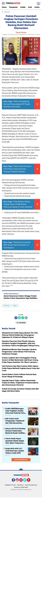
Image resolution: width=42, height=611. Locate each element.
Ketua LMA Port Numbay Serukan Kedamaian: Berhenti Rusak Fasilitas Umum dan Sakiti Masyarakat (15, 431)
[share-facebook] (15, 317)
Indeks (22, 7)
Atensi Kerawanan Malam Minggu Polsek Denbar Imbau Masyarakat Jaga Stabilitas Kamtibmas (20, 297)
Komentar (21, 322)
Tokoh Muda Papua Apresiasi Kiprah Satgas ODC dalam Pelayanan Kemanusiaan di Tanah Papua (14, 441)
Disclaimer (20, 485)
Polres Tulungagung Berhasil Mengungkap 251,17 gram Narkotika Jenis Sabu (16, 104)
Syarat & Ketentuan (31, 485)
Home (4, 7)
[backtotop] (21, 470)
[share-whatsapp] (22, 317)
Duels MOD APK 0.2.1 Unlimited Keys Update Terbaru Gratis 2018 (14, 451)
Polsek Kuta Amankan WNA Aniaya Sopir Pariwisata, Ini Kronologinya (16, 245)
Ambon (37, 7)
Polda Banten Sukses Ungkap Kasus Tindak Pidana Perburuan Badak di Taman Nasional (17, 204)
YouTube (30, 481)
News (15, 305)
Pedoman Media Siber (21, 487)
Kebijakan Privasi (10, 485)
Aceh (30, 7)
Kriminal (6, 305)
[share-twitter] (19, 317)
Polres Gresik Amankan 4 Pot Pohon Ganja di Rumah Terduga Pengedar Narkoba (17, 169)
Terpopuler (13, 7)
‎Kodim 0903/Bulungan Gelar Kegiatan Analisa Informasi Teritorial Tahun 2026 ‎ (15, 411)
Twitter (25, 481)
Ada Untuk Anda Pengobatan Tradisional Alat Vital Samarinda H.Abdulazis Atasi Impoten (14, 421)
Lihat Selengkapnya (21, 459)
